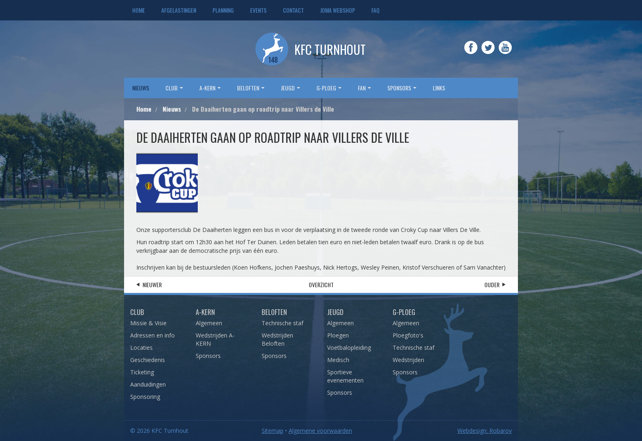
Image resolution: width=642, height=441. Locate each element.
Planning (223, 10)
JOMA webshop (337, 10)
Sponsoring (145, 396)
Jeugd (335, 312)
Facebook (470, 53)
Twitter (488, 53)
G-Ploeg (404, 312)
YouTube (505, 53)
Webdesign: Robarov (484, 430)
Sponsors (208, 356)
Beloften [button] (250, 87)
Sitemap (272, 430)
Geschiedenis (147, 360)
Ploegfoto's (408, 335)
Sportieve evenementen (345, 376)
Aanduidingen (148, 384)
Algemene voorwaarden (320, 430)
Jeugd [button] (290, 87)
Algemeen (209, 323)
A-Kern (205, 312)
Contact (293, 10)
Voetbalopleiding (349, 347)
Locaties (141, 347)
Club (137, 312)
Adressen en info (152, 335)
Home (138, 10)
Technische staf (282, 323)
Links (439, 87)
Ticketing (142, 372)
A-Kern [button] (210, 87)
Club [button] (174, 87)
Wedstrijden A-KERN (215, 339)
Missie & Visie (148, 323)
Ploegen (338, 335)
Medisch (338, 360)
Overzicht (321, 284)
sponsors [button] (401, 87)
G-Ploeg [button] (328, 87)
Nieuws (140, 87)
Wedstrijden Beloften (277, 339)
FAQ (375, 10)
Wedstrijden (408, 360)
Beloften (274, 312)
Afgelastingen (178, 10)
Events (258, 10)
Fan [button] (364, 87)
